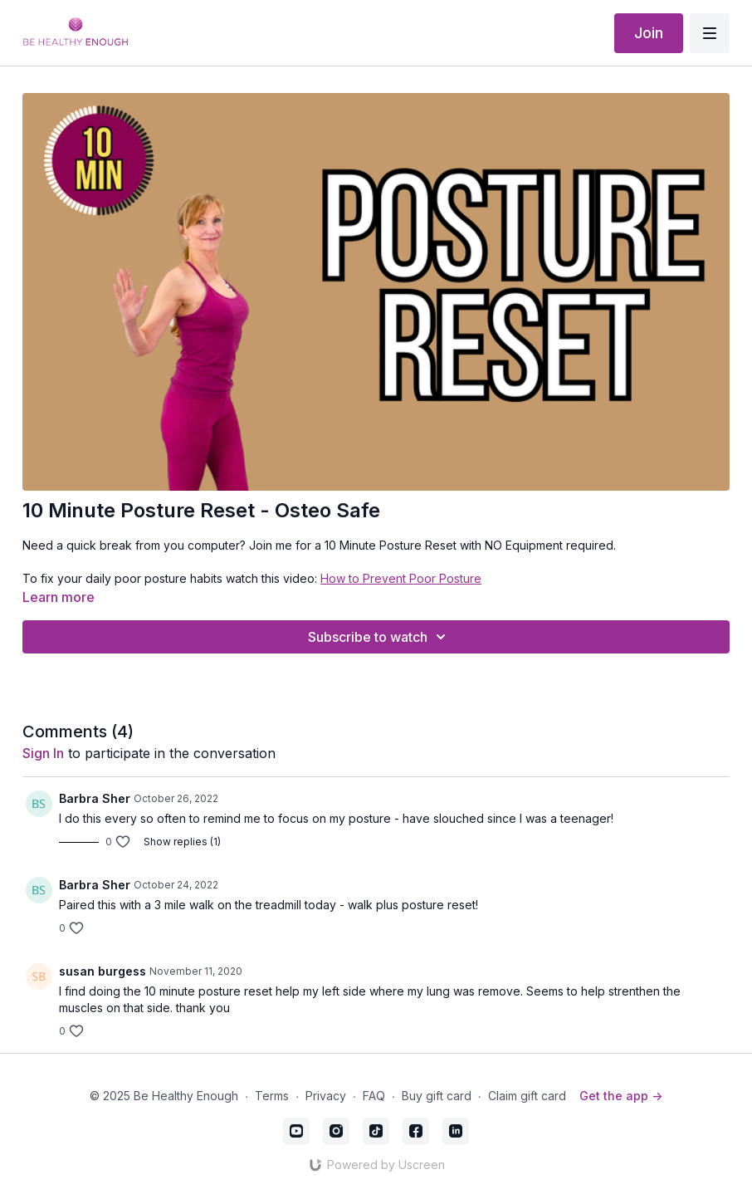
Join (648, 33)
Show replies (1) (182, 841)
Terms (272, 1096)
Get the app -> (620, 1096)
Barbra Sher (94, 798)
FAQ (374, 1096)
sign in (43, 753)
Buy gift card (436, 1096)
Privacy (325, 1096)
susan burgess (102, 971)
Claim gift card (527, 1096)
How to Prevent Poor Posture (400, 578)
